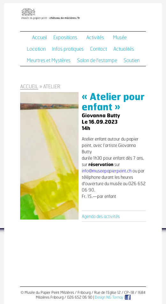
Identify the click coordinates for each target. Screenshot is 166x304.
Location (36, 49)
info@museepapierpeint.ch (107, 171)
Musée (120, 37)
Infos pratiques (68, 49)
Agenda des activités (101, 216)
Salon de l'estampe (97, 60)
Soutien (132, 60)
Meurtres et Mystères (49, 60)
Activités (95, 37)
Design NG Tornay (109, 297)
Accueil (39, 37)
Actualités (123, 49)
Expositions (65, 37)
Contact (98, 49)
